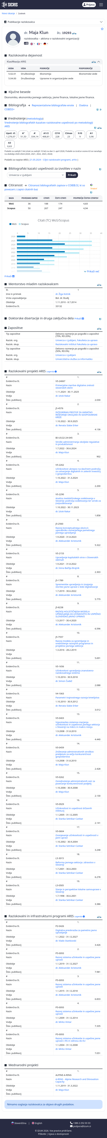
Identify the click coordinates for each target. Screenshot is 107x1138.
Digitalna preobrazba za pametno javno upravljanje (76, 931)
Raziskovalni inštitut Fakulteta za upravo (76, 344)
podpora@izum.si (80, 1126)
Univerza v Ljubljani (66, 355)
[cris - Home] (10, 4)
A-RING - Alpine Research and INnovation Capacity (77, 1080)
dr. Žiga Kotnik (63, 294)
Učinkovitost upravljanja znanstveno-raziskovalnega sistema (75, 671)
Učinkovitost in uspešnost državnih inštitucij (74, 809)
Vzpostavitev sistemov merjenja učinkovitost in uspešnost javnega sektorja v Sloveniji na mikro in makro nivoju (78, 725)
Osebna (84, 105)
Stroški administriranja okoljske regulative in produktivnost (77, 443)
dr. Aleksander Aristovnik (69, 540)
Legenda (52, 371)
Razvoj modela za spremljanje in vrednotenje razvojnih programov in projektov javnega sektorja (74, 643)
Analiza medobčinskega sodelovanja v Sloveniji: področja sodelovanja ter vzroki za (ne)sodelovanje (78, 501)
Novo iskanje (8, 13)
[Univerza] (36, 175)
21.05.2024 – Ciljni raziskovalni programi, (51, 159)
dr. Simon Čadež (64, 681)
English (37, 1123)
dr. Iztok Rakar (63, 395)
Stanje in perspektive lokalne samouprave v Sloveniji (78, 890)
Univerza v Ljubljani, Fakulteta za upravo (77, 340)
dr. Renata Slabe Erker (67, 425)
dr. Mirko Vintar (64, 1021)
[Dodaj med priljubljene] (102, 28)
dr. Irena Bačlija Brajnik (68, 568)
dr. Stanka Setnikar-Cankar (70, 818)
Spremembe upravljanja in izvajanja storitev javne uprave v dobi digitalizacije (77, 585)
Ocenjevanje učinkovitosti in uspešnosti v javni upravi (77, 836)
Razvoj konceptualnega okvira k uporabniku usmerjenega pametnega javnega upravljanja (75, 530)
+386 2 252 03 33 (80, 1123)
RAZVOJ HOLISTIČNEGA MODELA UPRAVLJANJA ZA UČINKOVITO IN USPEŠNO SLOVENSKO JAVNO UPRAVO (78, 614)
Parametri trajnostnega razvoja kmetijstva (78, 697)
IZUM (40, 1130)
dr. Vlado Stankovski (66, 940)
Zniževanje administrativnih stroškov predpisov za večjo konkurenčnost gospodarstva (75, 754)
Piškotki (42, 1133)
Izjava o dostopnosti (58, 1133)
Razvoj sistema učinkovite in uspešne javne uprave (78, 958)
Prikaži (72, 175)
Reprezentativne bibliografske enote (53, 105)
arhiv (75, 159)
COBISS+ (9, 109)
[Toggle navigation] (101, 4)
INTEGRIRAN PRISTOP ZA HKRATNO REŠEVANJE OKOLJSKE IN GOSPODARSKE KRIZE (76, 415)
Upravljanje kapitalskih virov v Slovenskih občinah (77, 558)
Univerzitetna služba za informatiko (74, 359)
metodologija (35, 118)
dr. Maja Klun (63, 452)
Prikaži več (91, 271)
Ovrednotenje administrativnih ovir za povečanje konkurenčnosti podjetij (75, 782)
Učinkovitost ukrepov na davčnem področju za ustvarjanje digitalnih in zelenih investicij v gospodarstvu (78, 471)
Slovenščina (18, 1123)
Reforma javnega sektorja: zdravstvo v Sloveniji (75, 863)
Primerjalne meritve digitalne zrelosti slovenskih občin (75, 386)
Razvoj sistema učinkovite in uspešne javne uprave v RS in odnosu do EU (78, 1039)
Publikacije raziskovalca (19, 22)
